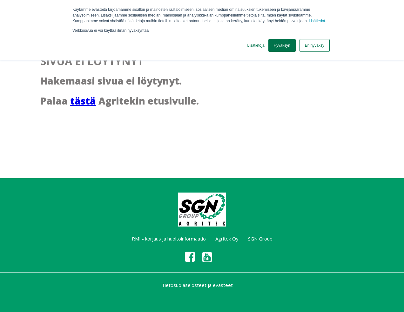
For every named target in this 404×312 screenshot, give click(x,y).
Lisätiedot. (317, 21)
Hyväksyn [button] (282, 45)
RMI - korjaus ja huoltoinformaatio (169, 238)
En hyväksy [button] (314, 45)
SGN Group (260, 238)
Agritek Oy (227, 238)
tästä (83, 100)
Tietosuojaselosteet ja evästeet (197, 285)
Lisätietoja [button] (256, 45)
